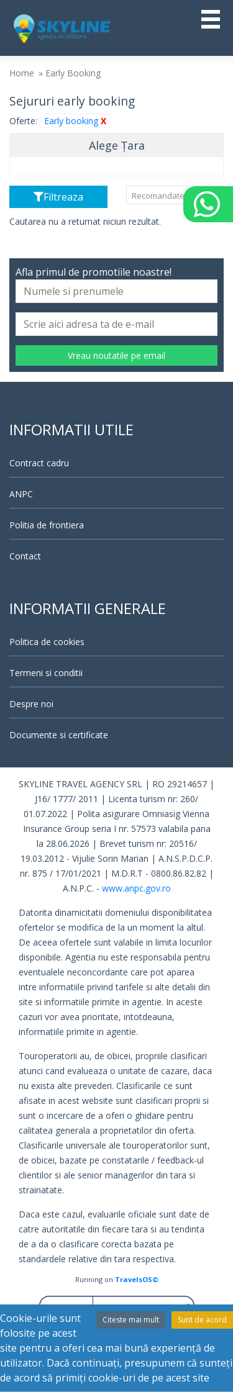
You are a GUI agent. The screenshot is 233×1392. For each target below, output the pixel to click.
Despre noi (31, 704)
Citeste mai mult (131, 1319)
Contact (25, 556)
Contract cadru (39, 463)
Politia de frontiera (46, 525)
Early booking (75, 120)
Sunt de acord (202, 1319)
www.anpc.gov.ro (136, 888)
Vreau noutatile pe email (116, 355)
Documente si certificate (58, 735)
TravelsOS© (136, 1279)
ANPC (21, 494)
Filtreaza (58, 197)
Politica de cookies (47, 642)
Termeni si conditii (46, 673)
